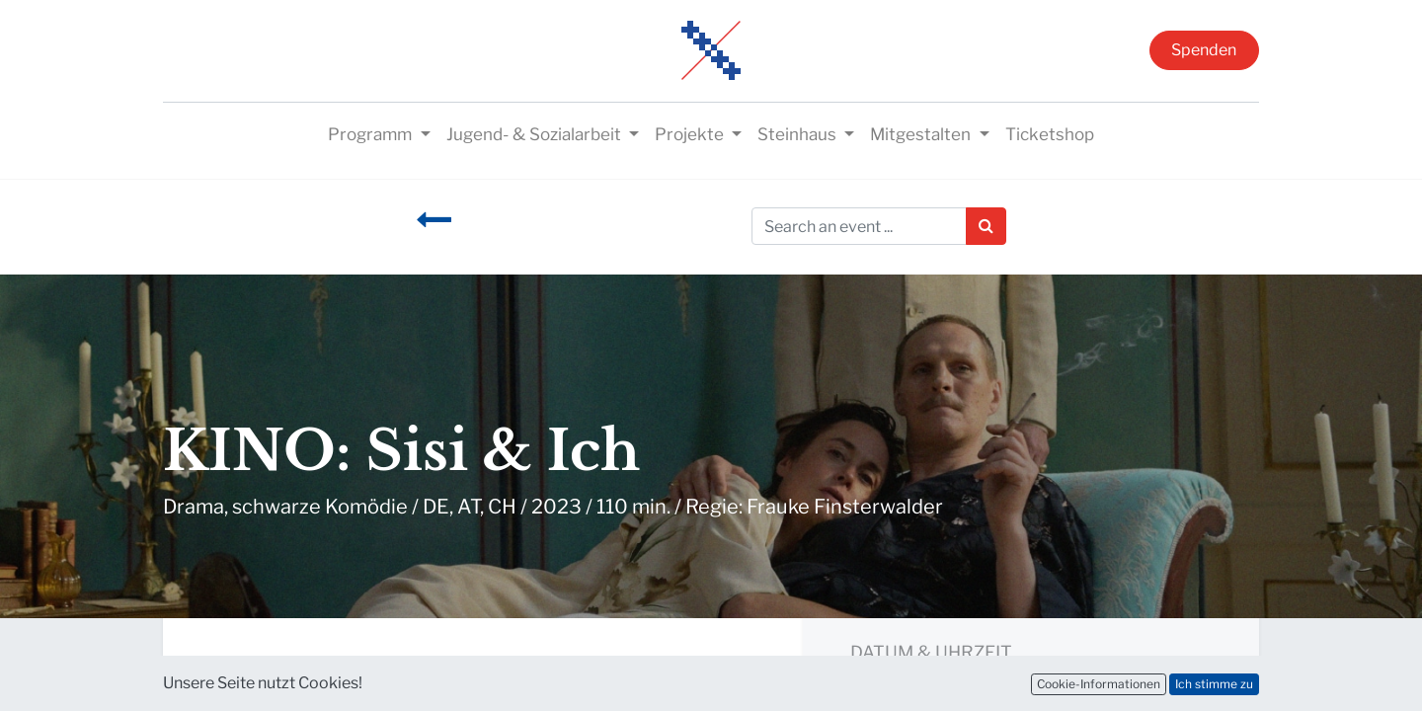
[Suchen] (986, 226)
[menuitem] (1049, 135)
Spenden (1203, 49)
